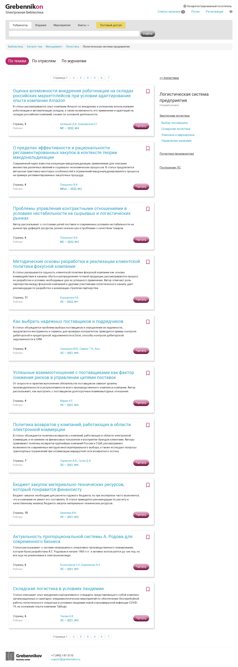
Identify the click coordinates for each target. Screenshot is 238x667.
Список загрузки (171, 11)
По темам (17, 61)
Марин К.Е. (66, 400)
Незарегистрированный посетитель (207, 6)
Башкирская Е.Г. (88, 124)
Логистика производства (177, 153)
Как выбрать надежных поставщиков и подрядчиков (68, 321)
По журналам (74, 61)
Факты (83, 25)
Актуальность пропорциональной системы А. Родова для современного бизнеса (72, 539)
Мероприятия (62, 25)
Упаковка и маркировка (177, 135)
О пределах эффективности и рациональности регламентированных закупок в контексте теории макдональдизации (65, 152)
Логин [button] (195, 11)
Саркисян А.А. (68, 460)
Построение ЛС (170, 167)
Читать (141, 126)
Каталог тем (34, 46)
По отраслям (44, 61)
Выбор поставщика (174, 123)
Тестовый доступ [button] (111, 25)
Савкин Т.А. (87, 348)
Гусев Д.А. (85, 460)
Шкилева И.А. (68, 512)
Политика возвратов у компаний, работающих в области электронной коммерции (72, 427)
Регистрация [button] (214, 11)
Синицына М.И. (69, 348)
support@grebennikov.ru (65, 659)
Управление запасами (176, 140)
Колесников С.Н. (70, 564)
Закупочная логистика (175, 115)
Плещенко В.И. (69, 184)
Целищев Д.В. (68, 124)
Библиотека (15, 46)
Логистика (72, 46)
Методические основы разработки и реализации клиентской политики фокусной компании (76, 264)
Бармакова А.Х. (91, 564)
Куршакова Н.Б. (69, 297)
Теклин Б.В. (67, 616)
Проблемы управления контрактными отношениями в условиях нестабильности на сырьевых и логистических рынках (72, 213)
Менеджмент (54, 46)
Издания (40, 25)
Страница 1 (60, 77)
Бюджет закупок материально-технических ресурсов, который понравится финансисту (68, 487)
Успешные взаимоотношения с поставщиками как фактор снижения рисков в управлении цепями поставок (73, 375)
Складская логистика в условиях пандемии (58, 588)
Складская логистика (175, 129)
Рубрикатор (20, 25)
